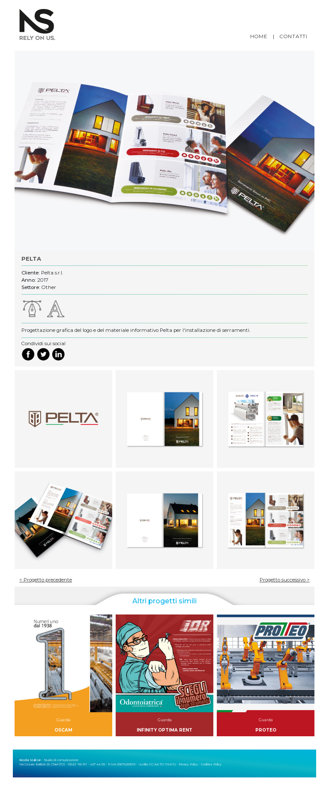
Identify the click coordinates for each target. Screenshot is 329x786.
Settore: (30, 287)
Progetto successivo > (285, 580)
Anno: (28, 280)
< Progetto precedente (45, 580)
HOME (258, 36)
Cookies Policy (211, 764)
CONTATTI (294, 36)
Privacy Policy (188, 764)
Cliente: (30, 273)
